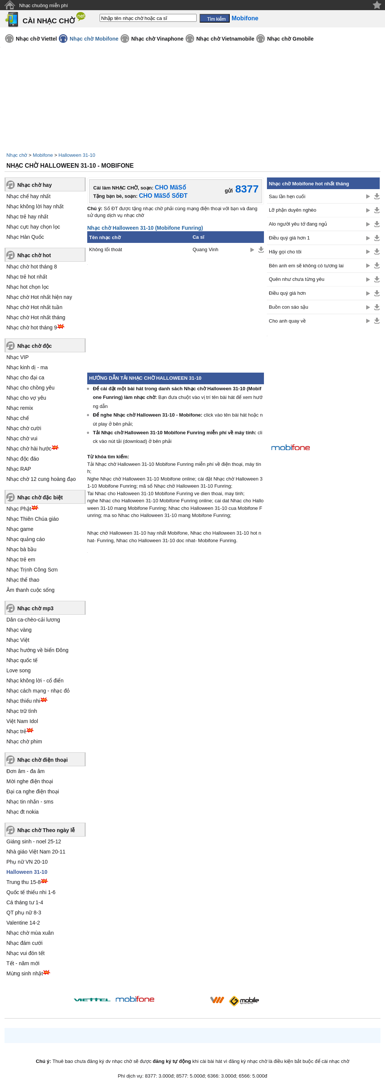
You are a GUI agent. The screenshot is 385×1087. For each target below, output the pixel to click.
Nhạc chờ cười (23, 428)
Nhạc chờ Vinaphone (157, 39)
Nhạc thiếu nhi (23, 701)
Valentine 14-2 (23, 923)
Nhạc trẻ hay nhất (27, 217)
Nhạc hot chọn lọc (27, 287)
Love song (18, 670)
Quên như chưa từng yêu (296, 279)
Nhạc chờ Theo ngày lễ (46, 830)
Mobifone (43, 155)
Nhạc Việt (17, 640)
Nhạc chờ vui (21, 438)
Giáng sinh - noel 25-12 (33, 841)
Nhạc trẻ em (20, 559)
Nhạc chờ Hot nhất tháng (35, 317)
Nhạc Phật (18, 509)
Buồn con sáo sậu (288, 307)
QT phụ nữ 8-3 (23, 913)
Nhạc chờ (16, 155)
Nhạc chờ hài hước (29, 449)
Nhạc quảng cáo (25, 539)
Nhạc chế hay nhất (28, 196)
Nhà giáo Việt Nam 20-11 (35, 852)
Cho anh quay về (287, 321)
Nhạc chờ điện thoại (42, 760)
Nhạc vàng (19, 630)
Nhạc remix (19, 408)
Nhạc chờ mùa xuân (30, 933)
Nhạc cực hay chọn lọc (33, 227)
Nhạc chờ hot (34, 255)
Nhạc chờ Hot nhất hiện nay (39, 297)
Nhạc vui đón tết (25, 953)
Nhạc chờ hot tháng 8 (31, 267)
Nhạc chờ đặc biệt (40, 497)
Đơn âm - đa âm (25, 771)
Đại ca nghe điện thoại (32, 791)
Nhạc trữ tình (21, 711)
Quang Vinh (205, 249)
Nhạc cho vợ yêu (26, 398)
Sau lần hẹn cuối (287, 196)
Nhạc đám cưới (24, 943)
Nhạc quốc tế (22, 660)
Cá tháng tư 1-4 (24, 902)
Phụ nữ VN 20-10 (27, 862)
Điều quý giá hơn (287, 293)
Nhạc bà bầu (21, 549)
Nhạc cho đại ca (25, 377)
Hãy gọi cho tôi (285, 252)
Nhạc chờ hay (34, 185)
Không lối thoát (105, 249)
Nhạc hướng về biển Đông (37, 650)
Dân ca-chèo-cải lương (33, 620)
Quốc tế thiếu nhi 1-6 (31, 892)
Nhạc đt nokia (22, 812)
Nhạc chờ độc (34, 346)
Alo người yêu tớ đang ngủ (298, 224)
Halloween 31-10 (77, 155)
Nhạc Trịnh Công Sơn (32, 570)
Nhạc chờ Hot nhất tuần (34, 307)
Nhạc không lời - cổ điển (35, 681)
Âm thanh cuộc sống (30, 590)
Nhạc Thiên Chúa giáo (32, 519)
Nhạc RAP (18, 469)
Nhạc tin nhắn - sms (29, 802)
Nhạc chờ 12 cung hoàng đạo (41, 479)
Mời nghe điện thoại (29, 781)
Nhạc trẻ (16, 731)
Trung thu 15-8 (23, 882)
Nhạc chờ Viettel (36, 39)
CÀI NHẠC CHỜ (49, 21)
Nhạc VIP (17, 357)
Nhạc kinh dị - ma (27, 367)
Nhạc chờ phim (24, 741)
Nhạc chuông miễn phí (43, 5)
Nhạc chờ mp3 (35, 608)
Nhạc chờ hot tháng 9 (31, 327)
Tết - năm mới (22, 963)
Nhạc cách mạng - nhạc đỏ (38, 691)
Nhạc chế (17, 418)
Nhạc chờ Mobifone (94, 39)
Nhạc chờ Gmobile (290, 39)
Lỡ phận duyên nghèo (292, 210)
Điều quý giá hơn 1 (289, 238)
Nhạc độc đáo (22, 459)
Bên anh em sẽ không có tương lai (306, 265)
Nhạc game (19, 529)
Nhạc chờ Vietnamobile (225, 39)
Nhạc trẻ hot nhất (26, 277)
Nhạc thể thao (22, 580)
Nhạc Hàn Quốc (25, 237)
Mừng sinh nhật (24, 973)
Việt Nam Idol (22, 721)
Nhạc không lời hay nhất (35, 206)
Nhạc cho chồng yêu (30, 388)
